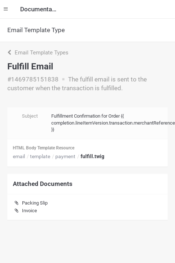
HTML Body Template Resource (43, 147)
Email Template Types (37, 52)
